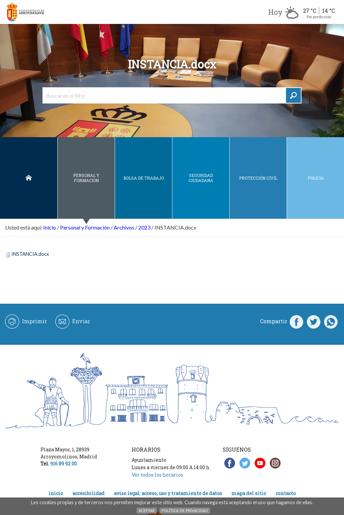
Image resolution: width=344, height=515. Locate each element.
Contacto (286, 493)
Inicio (28, 178)
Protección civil (258, 178)
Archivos (124, 227)
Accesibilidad (89, 493)
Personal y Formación (86, 178)
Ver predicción (318, 16)
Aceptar (147, 510)
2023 (144, 227)
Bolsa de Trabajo (143, 178)
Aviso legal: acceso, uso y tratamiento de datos (168, 493)
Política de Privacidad (185, 510)
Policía (316, 178)
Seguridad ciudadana (201, 178)
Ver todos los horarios (157, 475)
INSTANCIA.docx (30, 254)
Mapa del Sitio (248, 493)
